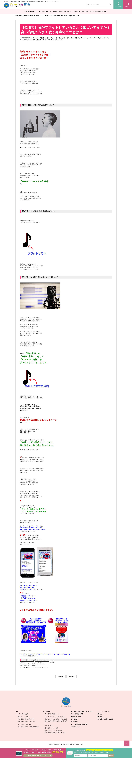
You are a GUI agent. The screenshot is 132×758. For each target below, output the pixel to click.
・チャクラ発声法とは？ (24, 724)
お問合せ (99, 714)
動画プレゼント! (76, 716)
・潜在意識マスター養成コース (53, 728)
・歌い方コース (48, 725)
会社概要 (99, 716)
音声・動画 (85, 11)
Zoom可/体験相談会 (77, 714)
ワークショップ (75, 727)
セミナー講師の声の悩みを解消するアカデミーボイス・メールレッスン (43, 660)
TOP (16, 15)
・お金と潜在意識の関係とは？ (26, 721)
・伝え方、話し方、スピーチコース (54, 716)
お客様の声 (76, 11)
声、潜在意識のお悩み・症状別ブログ (60, 11)
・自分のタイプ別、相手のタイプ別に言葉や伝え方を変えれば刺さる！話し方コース (55, 721)
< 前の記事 (60, 676)
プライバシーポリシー (103, 711)
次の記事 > (71, 676)
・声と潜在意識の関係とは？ (25, 719)
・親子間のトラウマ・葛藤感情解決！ (28, 727)
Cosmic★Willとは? (31, 11)
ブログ (22, 15)
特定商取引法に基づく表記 (105, 719)
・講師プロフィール (23, 716)
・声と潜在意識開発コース (52, 714)
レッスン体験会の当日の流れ (98, 11)
